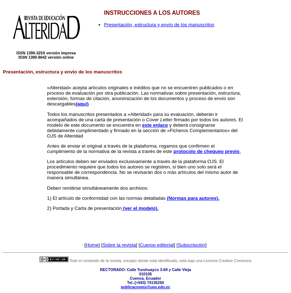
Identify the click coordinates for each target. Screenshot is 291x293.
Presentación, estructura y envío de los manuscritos (159, 24)
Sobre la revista (119, 245)
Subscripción (191, 245)
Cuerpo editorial (157, 245)
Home (92, 245)
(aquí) (82, 104)
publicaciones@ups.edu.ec (145, 287)
